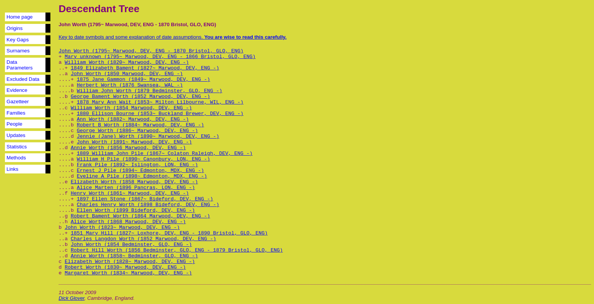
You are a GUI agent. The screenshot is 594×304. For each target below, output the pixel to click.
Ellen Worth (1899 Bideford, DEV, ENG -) (136, 210)
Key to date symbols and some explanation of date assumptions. (173, 37)
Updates (15, 135)
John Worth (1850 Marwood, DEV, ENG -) (127, 74)
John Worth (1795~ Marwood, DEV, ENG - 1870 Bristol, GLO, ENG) (151, 51)
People (14, 124)
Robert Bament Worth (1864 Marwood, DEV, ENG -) (140, 216)
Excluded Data (22, 79)
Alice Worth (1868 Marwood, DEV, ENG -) (128, 222)
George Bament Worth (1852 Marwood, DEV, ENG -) (140, 96)
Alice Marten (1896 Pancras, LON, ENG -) (136, 188)
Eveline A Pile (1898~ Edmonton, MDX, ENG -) (142, 176)
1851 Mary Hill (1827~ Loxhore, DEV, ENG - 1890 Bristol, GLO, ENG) (169, 233)
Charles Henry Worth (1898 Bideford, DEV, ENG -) (148, 205)
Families (15, 113)
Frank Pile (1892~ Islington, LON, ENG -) (137, 165)
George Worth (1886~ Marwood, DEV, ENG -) (137, 131)
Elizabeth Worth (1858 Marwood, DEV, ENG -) (134, 182)
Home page (19, 17)
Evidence (16, 90)
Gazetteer (17, 101)
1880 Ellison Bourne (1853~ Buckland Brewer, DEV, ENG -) (160, 114)
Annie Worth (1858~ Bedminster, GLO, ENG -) (134, 256)
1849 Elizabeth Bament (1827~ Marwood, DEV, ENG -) (145, 68)
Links (12, 169)
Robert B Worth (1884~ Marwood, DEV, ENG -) (140, 125)
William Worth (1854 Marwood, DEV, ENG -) (131, 108)
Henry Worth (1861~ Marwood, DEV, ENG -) (130, 193)
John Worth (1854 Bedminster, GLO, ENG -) (131, 244)
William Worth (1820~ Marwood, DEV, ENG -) (127, 62)
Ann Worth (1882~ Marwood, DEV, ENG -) (133, 119)
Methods (16, 158)
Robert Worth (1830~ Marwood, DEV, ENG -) (125, 267)
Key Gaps (17, 40)
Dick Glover (71, 298)
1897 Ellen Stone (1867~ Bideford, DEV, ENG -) (145, 199)
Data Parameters (19, 65)
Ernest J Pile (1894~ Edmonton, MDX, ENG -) (140, 170)
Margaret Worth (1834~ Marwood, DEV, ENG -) (128, 273)
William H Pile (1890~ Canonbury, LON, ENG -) (143, 159)
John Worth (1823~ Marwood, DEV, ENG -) (122, 227)
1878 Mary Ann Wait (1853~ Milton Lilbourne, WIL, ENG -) (160, 102)
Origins (14, 28)
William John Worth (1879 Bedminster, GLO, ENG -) (149, 91)
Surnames (18, 51)
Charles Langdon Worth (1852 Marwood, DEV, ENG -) (143, 239)
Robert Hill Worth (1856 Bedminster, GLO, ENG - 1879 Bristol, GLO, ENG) (177, 250)
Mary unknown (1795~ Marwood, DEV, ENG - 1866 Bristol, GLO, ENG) (160, 57)
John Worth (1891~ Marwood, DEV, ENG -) (134, 142)
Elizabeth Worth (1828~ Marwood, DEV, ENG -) (130, 262)
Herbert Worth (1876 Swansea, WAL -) (130, 85)
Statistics (16, 147)
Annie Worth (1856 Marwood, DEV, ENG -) (128, 148)
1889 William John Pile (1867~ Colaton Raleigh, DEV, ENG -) (165, 153)
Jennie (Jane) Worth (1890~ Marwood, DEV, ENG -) (148, 136)
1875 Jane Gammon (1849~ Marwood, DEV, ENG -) (143, 79)
